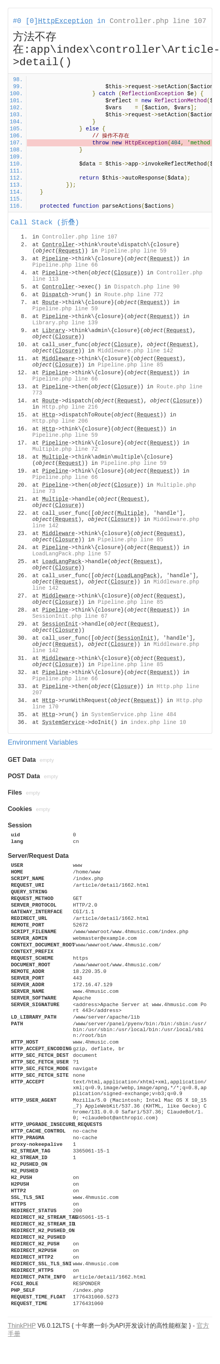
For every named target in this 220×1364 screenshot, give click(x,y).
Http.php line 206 (60, 421)
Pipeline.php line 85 (130, 365)
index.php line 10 (158, 722)
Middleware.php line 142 (135, 351)
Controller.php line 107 (157, 21)
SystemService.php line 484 (133, 714)
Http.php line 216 (70, 407)
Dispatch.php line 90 (147, 287)
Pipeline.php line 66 (65, 265)
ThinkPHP (22, 1325)
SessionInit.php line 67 (69, 616)
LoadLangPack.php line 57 (71, 554)
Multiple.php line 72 (65, 449)
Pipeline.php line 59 (133, 251)
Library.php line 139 (65, 323)
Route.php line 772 (133, 295)
